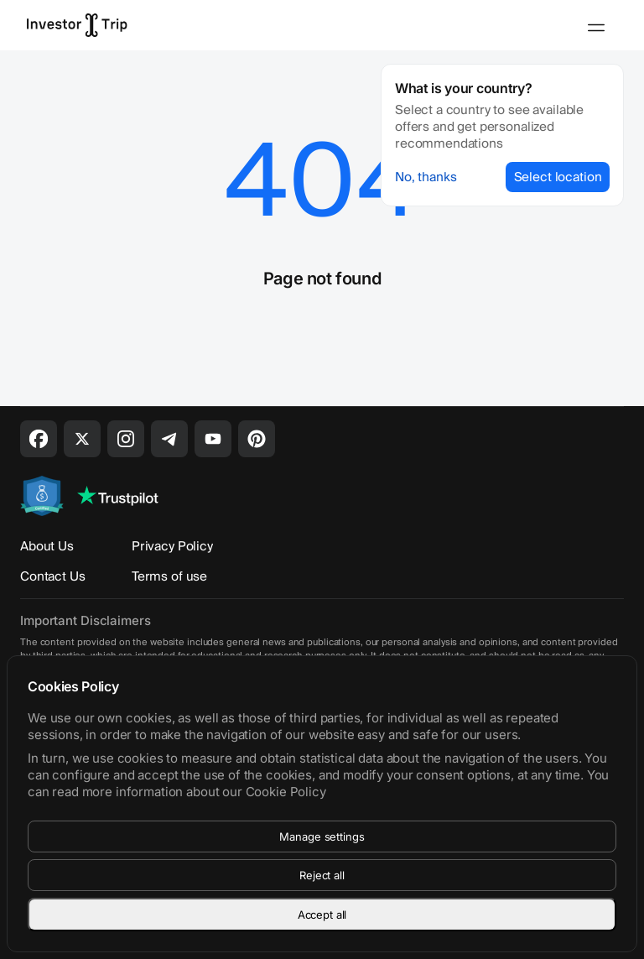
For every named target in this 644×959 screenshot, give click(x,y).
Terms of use (169, 576)
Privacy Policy (172, 546)
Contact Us (53, 576)
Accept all (322, 914)
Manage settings (321, 836)
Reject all (322, 875)
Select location (558, 177)
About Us (47, 546)
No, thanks (426, 177)
